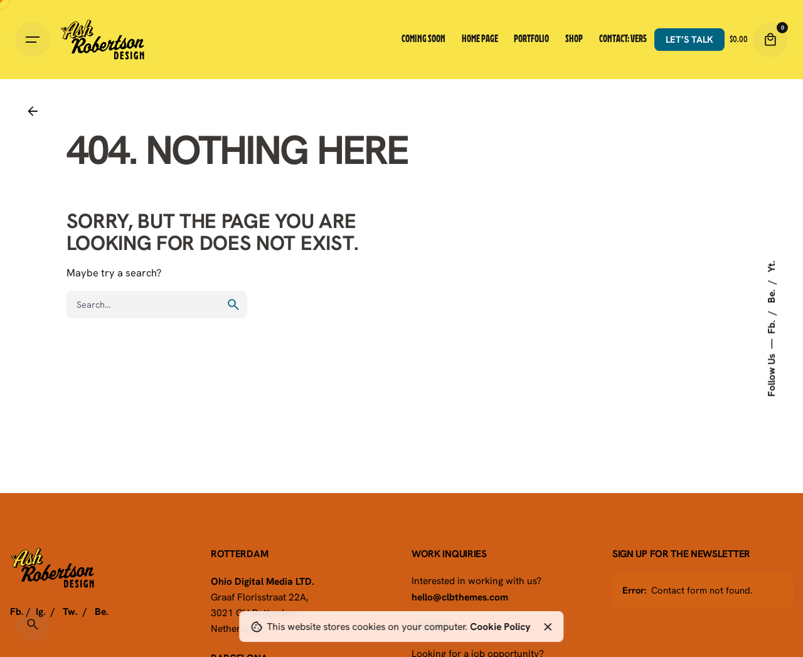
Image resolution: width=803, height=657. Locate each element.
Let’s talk (689, 39)
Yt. (771, 267)
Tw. (70, 611)
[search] (233, 304)
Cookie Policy (500, 626)
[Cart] (770, 39)
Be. (771, 295)
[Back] (32, 111)
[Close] (547, 626)
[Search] (32, 624)
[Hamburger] (32, 39)
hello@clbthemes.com (460, 596)
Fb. (771, 326)
